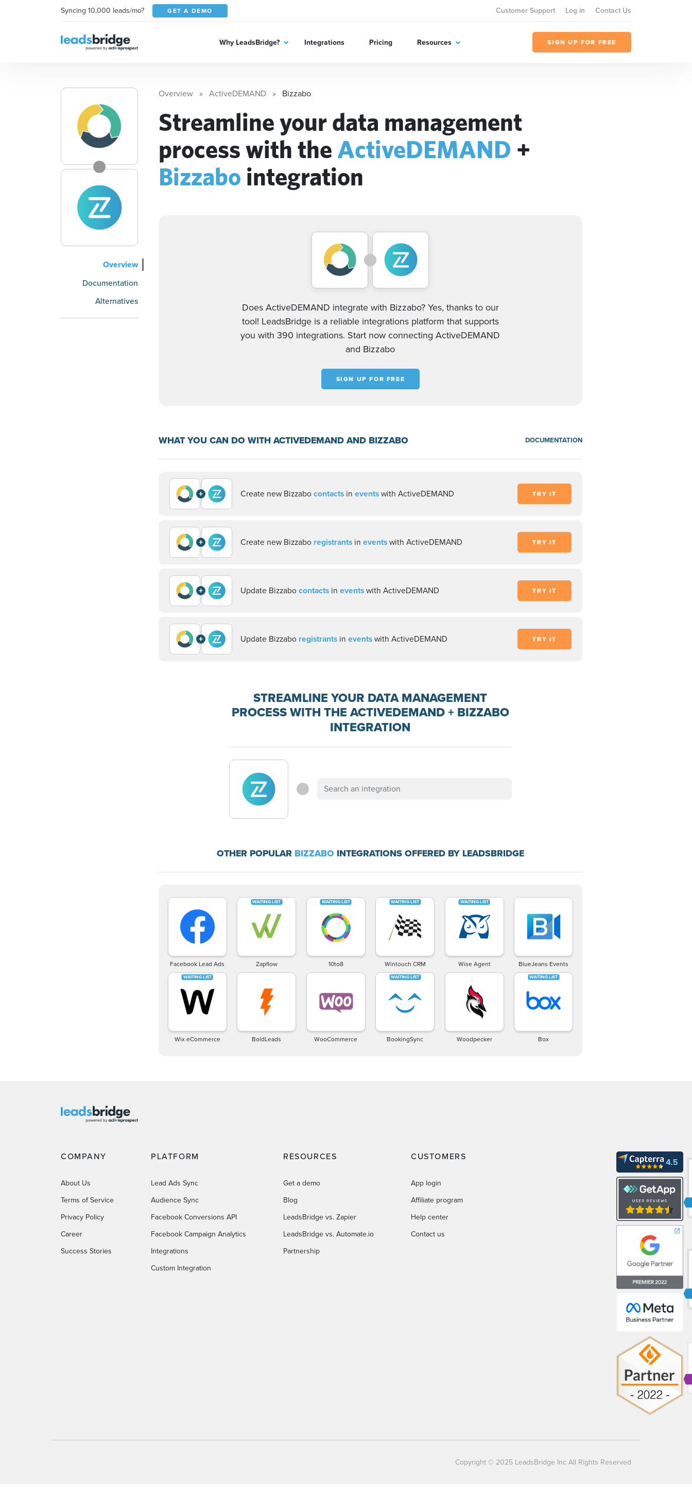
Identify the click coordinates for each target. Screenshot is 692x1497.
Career (71, 1234)
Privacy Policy (82, 1217)
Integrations (324, 42)
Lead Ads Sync (174, 1183)
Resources (434, 42)
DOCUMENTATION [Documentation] (553, 440)
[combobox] (414, 789)
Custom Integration (181, 1268)
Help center (429, 1217)
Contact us (428, 1234)
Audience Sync (175, 1200)
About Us (76, 1183)
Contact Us (613, 10)
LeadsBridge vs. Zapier (319, 1217)
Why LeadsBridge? (249, 42)
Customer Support (525, 10)
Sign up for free (370, 379)
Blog (290, 1200)
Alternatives (116, 301)
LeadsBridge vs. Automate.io (328, 1234)
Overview (120, 264)
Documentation (110, 283)
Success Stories (86, 1251)
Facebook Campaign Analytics (198, 1234)
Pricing (380, 42)
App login (426, 1183)
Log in (575, 10)
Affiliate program (437, 1200)
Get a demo (301, 1183)
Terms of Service (87, 1200)
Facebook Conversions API (194, 1217)
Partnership (301, 1251)
